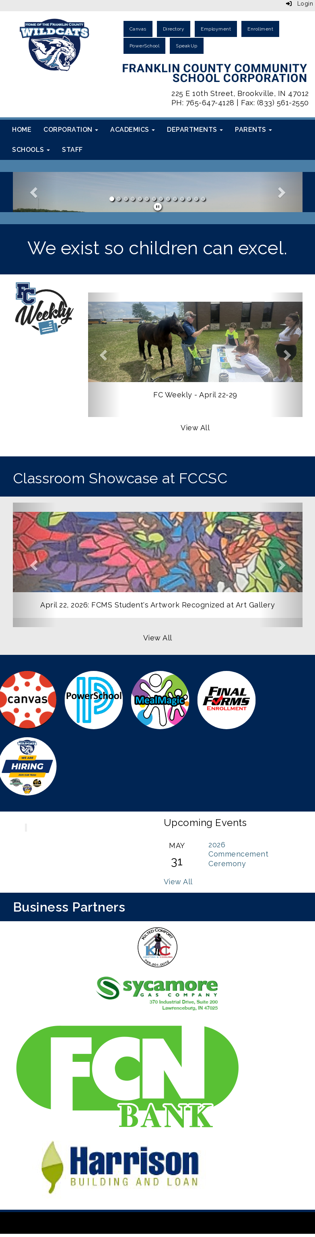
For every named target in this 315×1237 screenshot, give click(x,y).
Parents (253, 129)
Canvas (138, 29)
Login (299, 3)
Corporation (70, 129)
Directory (174, 29)
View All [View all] (195, 427)
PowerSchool (145, 46)
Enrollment (260, 29)
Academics (132, 129)
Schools (31, 149)
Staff (72, 149)
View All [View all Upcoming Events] (178, 881)
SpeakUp (187, 46)
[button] (34, 192)
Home (21, 129)
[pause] (158, 207)
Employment (216, 29)
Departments (195, 129)
